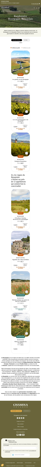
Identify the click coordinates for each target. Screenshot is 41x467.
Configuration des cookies (30, 465)
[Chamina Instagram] (21, 418)
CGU (34, 462)
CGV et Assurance (28, 462)
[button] (2, 465)
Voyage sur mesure (20, 421)
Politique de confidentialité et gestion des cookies (14, 465)
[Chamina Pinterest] (19, 418)
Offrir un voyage (20, 426)
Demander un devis (16, 410)
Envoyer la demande (36, 448)
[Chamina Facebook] (17, 418)
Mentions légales (20, 462)
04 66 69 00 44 (27, 410)
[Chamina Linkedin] (23, 418)
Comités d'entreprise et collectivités (20, 429)
